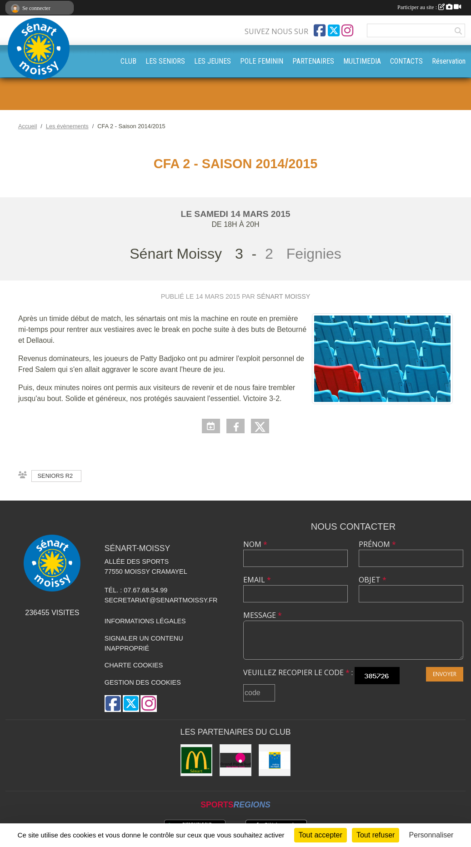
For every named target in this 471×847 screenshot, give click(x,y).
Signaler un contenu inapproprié (144, 643)
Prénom (377, 544)
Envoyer (444, 674)
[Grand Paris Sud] (235, 760)
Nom (255, 544)
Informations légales (145, 621)
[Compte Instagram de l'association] (347, 30)
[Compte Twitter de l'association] (334, 30)
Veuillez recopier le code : (298, 672)
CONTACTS (406, 61)
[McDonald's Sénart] (196, 760)
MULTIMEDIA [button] (362, 61)
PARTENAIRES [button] (313, 61)
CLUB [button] (128, 61)
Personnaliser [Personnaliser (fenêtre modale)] (431, 835)
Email (257, 580)
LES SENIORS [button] (165, 61)
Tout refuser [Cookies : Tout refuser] (375, 835)
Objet (372, 580)
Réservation (449, 61)
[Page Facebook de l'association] (320, 30)
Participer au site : (429, 7)
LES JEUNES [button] (212, 61)
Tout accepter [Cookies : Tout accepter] (320, 835)
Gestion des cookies (143, 682)
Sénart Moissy (284, 296)
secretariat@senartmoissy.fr (161, 600)
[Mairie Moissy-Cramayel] (275, 760)
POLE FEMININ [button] (261, 61)
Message (262, 615)
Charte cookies (134, 665)
